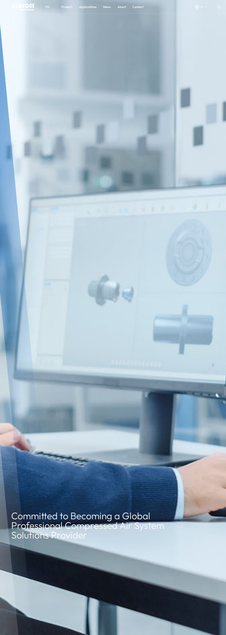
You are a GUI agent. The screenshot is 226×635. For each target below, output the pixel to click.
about (122, 7)
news (107, 7)
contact (137, 7)
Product (66, 7)
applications (87, 7)
